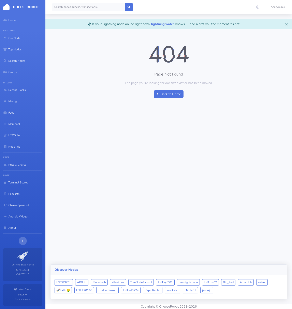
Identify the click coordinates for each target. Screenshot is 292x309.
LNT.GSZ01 (63, 282)
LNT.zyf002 (165, 282)
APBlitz (82, 282)
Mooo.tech (99, 282)
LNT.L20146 (84, 290)
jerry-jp (206, 290)
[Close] (286, 24)
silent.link (118, 282)
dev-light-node (188, 282)
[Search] (88, 7)
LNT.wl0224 (131, 290)
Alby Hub (246, 282)
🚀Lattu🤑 (63, 290)
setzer (262, 282)
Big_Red (228, 282)
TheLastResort (107, 290)
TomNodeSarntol (141, 282)
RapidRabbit (153, 290)
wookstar (172, 290)
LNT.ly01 (190, 290)
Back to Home (169, 94)
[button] (278, 7)
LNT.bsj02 (210, 282)
